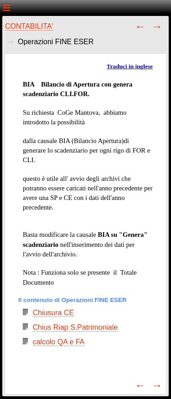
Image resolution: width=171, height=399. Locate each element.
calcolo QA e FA (58, 342)
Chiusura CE (53, 313)
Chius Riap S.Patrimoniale (75, 327)
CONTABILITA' (29, 26)
